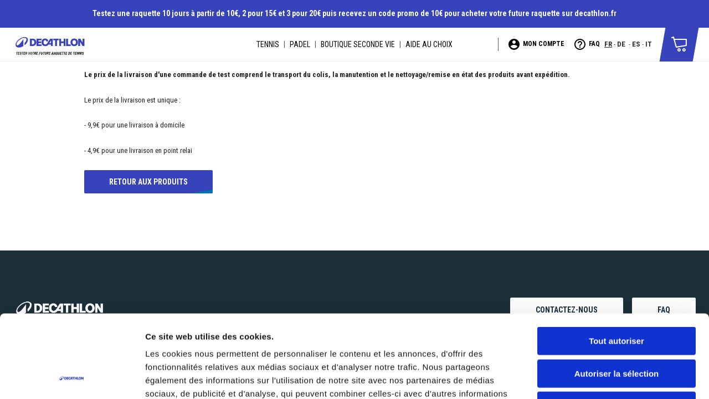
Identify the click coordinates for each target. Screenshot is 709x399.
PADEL (300, 44)
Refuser (616, 328)
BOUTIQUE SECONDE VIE (358, 44)
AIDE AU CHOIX (429, 44)
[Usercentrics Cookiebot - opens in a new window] (71, 377)
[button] (679, 43)
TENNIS (267, 44)
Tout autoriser (616, 263)
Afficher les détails (610, 377)
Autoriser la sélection (616, 296)
